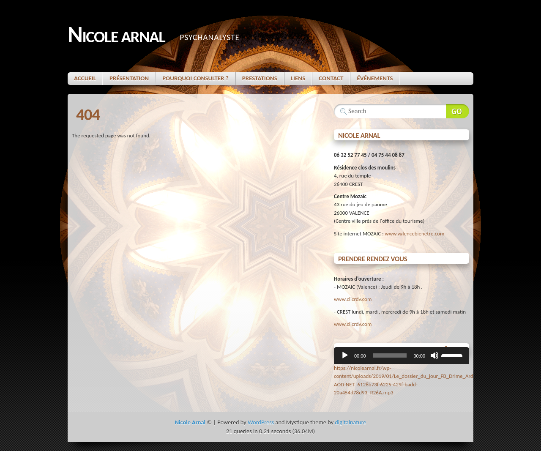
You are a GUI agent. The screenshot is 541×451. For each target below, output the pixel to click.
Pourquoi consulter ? (195, 78)
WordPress (261, 422)
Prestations (259, 78)
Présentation (129, 78)
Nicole (116, 35)
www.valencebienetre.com (415, 233)
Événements (375, 78)
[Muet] (434, 355)
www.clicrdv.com (353, 299)
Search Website (457, 111)
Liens (298, 78)
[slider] (390, 355)
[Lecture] (345, 355)
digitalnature (350, 422)
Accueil (85, 78)
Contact (331, 78)
